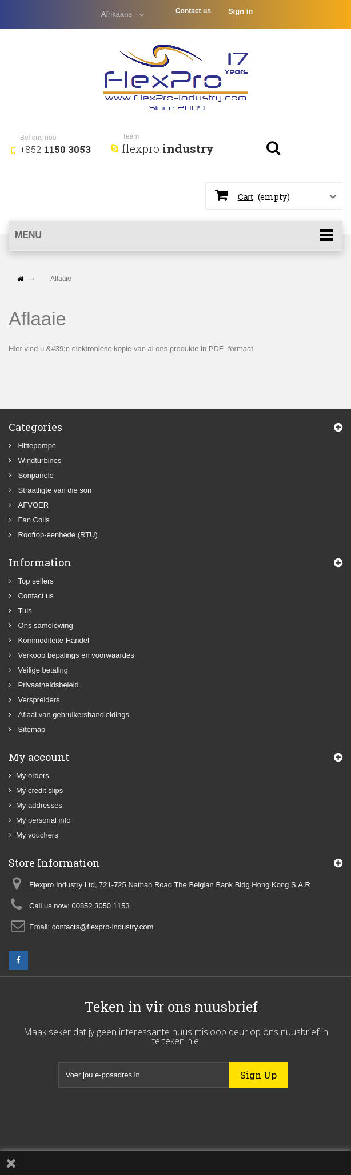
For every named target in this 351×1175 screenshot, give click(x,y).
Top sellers (35, 581)
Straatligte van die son (53, 490)
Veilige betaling (42, 670)
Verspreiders (38, 699)
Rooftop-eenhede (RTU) (57, 534)
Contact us (193, 11)
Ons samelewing (44, 625)
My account (39, 757)
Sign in (240, 11)
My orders (32, 775)
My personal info (43, 820)
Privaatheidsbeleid (47, 685)
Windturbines (38, 460)
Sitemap (30, 729)
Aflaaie (37, 318)
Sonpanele (35, 475)
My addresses (39, 805)
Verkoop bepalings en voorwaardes (75, 655)
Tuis (24, 610)
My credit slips (39, 790)
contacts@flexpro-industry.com (103, 927)
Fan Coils (33, 520)
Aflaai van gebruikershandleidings (72, 714)
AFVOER (32, 505)
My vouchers (37, 835)
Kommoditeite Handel (52, 640)
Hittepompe (36, 445)
